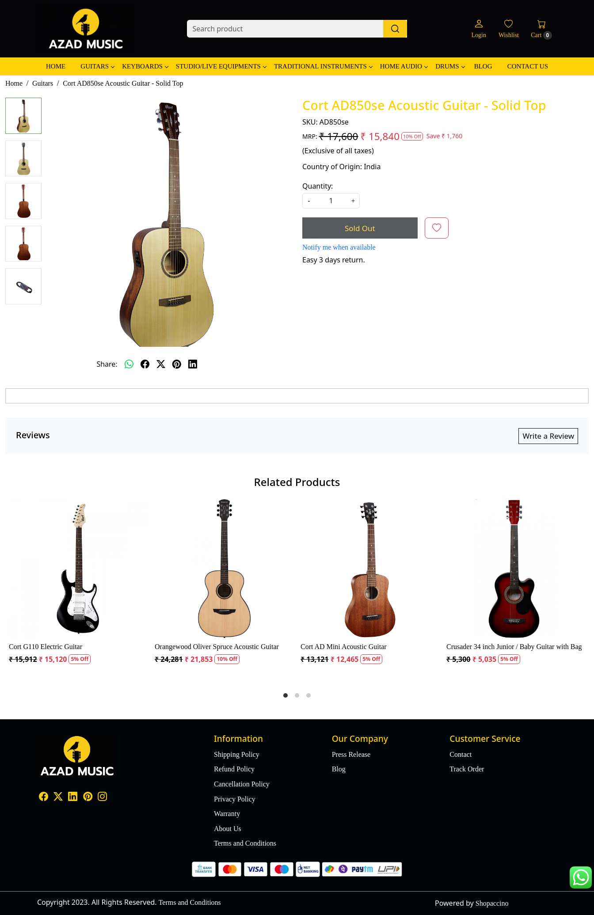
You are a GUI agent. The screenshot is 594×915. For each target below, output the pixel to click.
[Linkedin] (72, 797)
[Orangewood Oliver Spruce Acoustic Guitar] (224, 568)
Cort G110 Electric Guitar (45, 646)
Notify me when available (339, 247)
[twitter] (161, 364)
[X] (58, 797)
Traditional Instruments (323, 66)
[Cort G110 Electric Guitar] (78, 568)
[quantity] (331, 201)
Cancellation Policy (242, 784)
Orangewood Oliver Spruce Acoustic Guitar (217, 646)
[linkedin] (193, 364)
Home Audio (403, 66)
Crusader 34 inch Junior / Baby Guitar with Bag (514, 646)
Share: (106, 364)
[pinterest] (177, 364)
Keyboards (145, 66)
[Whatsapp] (129, 364)
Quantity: (317, 186)
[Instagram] (102, 797)
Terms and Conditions (245, 843)
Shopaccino (492, 903)
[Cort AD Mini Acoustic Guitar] (370, 568)
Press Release (351, 754)
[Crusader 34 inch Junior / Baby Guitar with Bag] (515, 568)
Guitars (97, 66)
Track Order (466, 769)
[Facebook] (43, 797)
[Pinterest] (87, 797)
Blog (483, 66)
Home (55, 66)
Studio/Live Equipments (221, 66)
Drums (449, 66)
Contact (460, 754)
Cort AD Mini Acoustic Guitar (344, 646)
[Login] (478, 29)
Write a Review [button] (548, 436)
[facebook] (145, 364)
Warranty (227, 813)
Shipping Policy (236, 754)
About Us (227, 828)
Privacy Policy (234, 799)
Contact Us (527, 66)
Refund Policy (234, 769)
